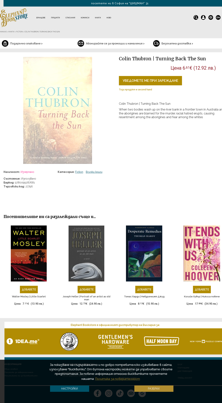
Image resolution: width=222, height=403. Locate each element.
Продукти (55, 18)
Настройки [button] (69, 388)
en (218, 16)
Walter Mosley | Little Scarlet (29, 296)
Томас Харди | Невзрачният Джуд (144, 296)
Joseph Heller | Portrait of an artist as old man (86, 298)
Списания (70, 18)
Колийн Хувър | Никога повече (202, 296)
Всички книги (94, 171)
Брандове (40, 18)
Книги (98, 18)
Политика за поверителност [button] (117, 379)
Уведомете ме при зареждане (150, 81)
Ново (108, 18)
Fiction (79, 171)
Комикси (85, 18)
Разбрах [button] (154, 388)
